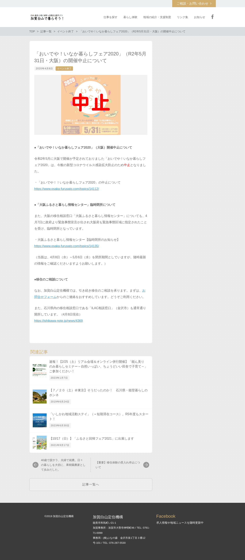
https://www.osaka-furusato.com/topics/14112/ (66, 189)
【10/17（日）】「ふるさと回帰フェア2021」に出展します (91, 438)
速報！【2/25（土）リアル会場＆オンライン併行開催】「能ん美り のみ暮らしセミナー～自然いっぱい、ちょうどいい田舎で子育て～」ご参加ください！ (98, 366)
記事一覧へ (90, 484)
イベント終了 (64, 68)
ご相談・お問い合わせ (192, 3)
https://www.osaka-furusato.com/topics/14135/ (66, 246)
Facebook (212, 16)
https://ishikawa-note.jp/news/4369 (58, 320)
